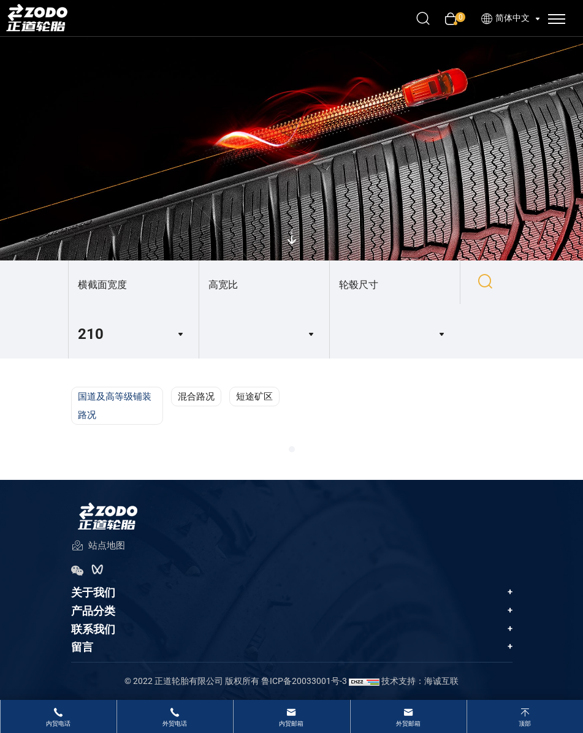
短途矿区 (254, 396)
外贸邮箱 (408, 723)
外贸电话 (174, 723)
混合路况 (196, 396)
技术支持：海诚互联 (420, 681)
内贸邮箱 (291, 723)
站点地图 (98, 546)
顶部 (525, 723)
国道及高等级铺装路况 (114, 405)
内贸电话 (58, 723)
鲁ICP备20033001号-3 (304, 681)
